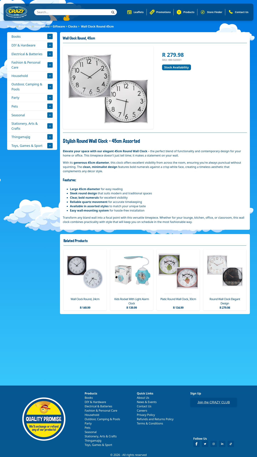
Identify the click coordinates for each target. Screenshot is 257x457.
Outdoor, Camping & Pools (26, 86)
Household (42, 26)
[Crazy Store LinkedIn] (222, 444)
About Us (143, 398)
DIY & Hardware (23, 45)
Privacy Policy (146, 415)
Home (11, 26)
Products (25, 26)
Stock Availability (176, 67)
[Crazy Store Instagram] (213, 444)
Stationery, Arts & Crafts (24, 126)
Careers (142, 411)
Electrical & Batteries (26, 54)
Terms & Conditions (150, 423)
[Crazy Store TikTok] (231, 444)
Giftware (59, 26)
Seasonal (18, 115)
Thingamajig (20, 137)
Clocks (72, 26)
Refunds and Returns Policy (155, 419)
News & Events (147, 402)
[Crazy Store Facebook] (196, 444)
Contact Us (144, 406)
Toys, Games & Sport (26, 145)
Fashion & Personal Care (25, 64)
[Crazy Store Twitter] (205, 444)
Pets (14, 106)
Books (16, 36)
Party (15, 97)
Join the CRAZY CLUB (213, 402)
